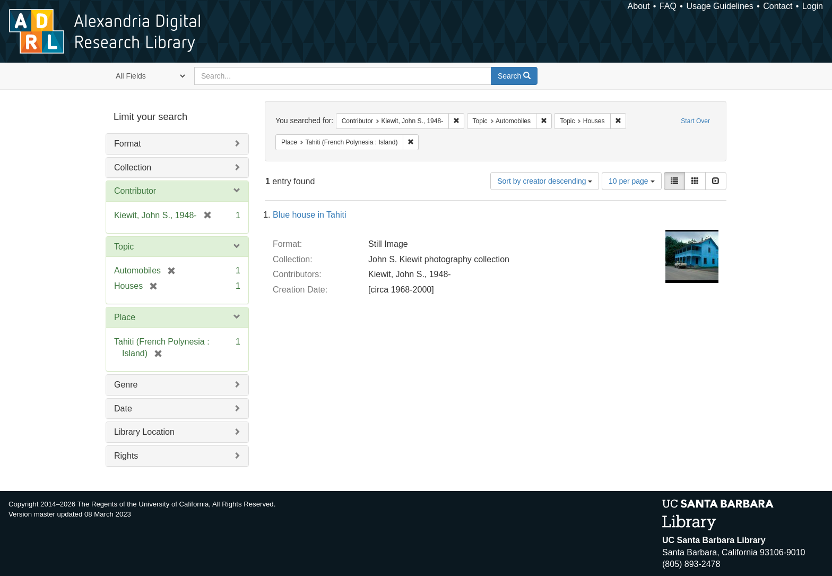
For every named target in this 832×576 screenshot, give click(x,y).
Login (812, 6)
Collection (132, 167)
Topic (124, 246)
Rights (126, 455)
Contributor (135, 190)
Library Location (144, 431)
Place (124, 317)
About (639, 6)
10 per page (632, 181)
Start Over (695, 121)
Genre (125, 384)
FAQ (668, 6)
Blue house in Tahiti (309, 214)
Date (123, 408)
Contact (777, 6)
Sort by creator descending (544, 181)
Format (127, 143)
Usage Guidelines (719, 6)
